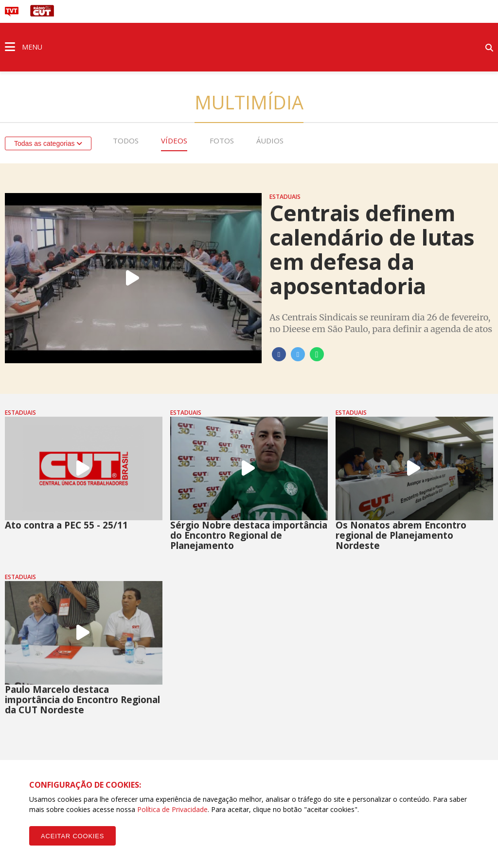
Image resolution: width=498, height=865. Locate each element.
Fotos (222, 140)
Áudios (270, 140)
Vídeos (174, 140)
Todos (126, 140)
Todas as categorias (48, 143)
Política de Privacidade (172, 809)
